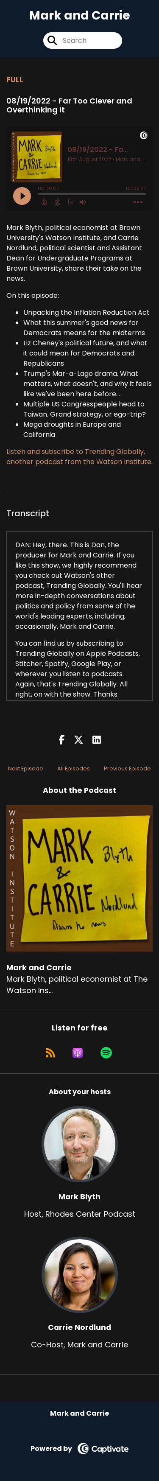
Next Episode (25, 768)
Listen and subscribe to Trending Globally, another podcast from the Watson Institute (78, 457)
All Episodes (73, 768)
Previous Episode (127, 768)
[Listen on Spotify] (106, 1053)
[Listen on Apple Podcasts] (77, 1053)
